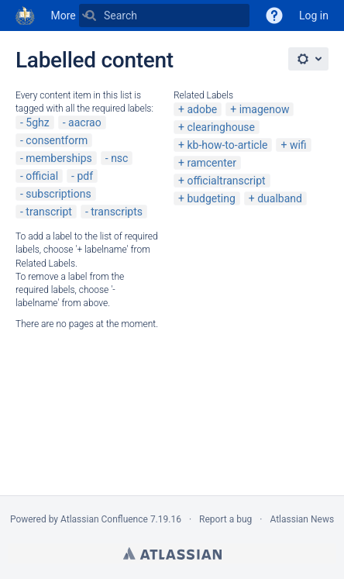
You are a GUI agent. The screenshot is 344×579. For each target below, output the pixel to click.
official (42, 176)
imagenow (264, 109)
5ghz (37, 122)
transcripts (117, 211)
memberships (58, 158)
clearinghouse (221, 127)
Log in (314, 15)
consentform (57, 140)
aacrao (84, 122)
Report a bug (225, 519)
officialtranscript (226, 180)
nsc (119, 158)
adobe (202, 109)
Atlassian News (302, 519)
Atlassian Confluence (104, 519)
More (63, 15)
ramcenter (211, 163)
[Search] (90, 15)
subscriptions (58, 194)
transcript (49, 211)
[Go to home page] (25, 15)
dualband (279, 198)
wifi (298, 145)
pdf (85, 176)
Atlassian (172, 553)
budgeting (211, 198)
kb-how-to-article (227, 145)
